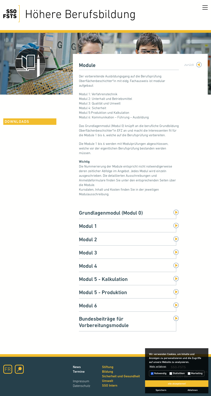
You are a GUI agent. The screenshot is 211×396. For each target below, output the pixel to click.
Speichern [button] (161, 390)
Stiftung (107, 367)
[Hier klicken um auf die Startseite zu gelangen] (11, 13)
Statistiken (177, 373)
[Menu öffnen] (205, 7)
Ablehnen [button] (193, 390)
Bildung (107, 372)
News (77, 367)
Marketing (195, 373)
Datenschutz (81, 386)
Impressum (81, 381)
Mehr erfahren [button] (158, 366)
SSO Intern (109, 385)
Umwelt (107, 381)
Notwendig (158, 373)
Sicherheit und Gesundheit (121, 376)
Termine (79, 372)
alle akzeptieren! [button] (177, 383)
